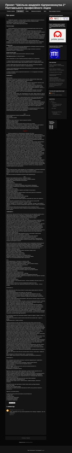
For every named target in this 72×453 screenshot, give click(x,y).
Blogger (42, 450)
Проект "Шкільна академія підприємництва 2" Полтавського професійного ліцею (35, 6)
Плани (27, 11)
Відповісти (12, 414)
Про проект (20, 11)
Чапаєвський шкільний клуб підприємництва (55, 75)
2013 (52, 101)
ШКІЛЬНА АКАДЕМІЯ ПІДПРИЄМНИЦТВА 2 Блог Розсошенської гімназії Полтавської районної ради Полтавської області (57, 79)
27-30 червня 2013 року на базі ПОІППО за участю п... (57, 105)
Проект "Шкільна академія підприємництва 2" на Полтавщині (56, 69)
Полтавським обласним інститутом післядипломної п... (57, 113)
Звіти (45, 11)
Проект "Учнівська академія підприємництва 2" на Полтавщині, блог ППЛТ (56, 65)
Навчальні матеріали (36, 11)
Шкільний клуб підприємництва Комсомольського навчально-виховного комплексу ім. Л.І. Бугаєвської (56, 85)
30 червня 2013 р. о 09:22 (19, 409)
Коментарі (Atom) (29, 442)
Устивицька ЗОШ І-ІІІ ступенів (55, 72)
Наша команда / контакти (54, 11)
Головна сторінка (11, 11)
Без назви (54, 108)
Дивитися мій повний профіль (55, 94)
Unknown (11, 409)
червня (53, 102)
